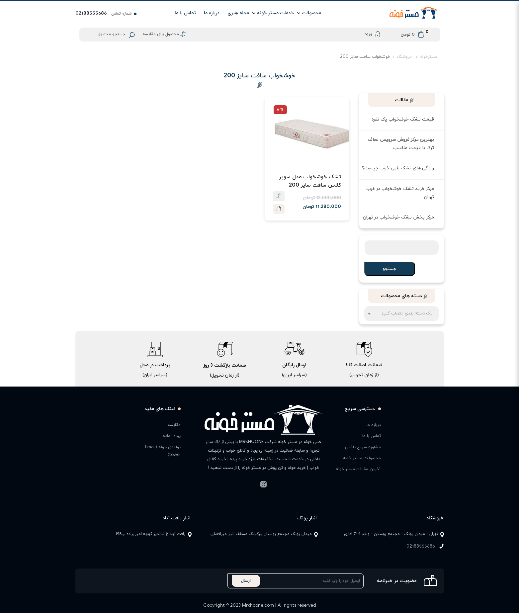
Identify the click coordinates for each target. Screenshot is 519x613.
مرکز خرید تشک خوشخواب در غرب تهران (400, 193)
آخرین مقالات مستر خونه (358, 469)
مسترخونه (428, 57)
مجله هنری (238, 13)
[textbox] (401, 316)
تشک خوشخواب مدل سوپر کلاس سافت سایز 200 (310, 181)
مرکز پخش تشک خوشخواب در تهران (398, 217)
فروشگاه (404, 57)
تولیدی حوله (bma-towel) (163, 451)
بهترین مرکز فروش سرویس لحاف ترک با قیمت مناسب (401, 143)
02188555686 (420, 547)
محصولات (311, 13)
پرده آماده (172, 436)
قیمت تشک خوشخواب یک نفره (403, 119)
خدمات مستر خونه (275, 13)
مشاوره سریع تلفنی (363, 447)
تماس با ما (185, 13)
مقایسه (174, 425)
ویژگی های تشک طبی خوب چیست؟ (398, 168)
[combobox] (401, 313)
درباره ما (211, 13)
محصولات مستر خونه (362, 458)
